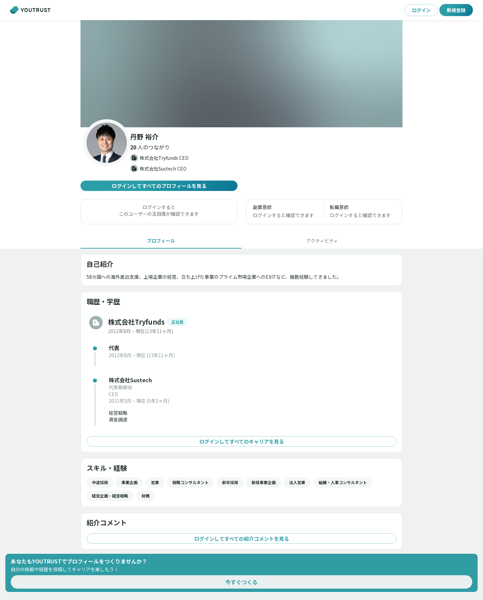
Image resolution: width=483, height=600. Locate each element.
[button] (241, 73)
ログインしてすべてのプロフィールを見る (158, 186)
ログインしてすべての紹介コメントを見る (241, 538)
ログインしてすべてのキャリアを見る (241, 441)
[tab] (160, 240)
